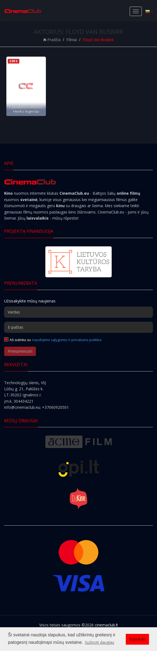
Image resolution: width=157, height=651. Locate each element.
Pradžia (52, 39)
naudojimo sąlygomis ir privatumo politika (66, 339)
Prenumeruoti (20, 351)
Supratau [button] (137, 639)
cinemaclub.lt (106, 625)
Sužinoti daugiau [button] (99, 642)
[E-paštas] (78, 327)
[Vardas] (78, 312)
